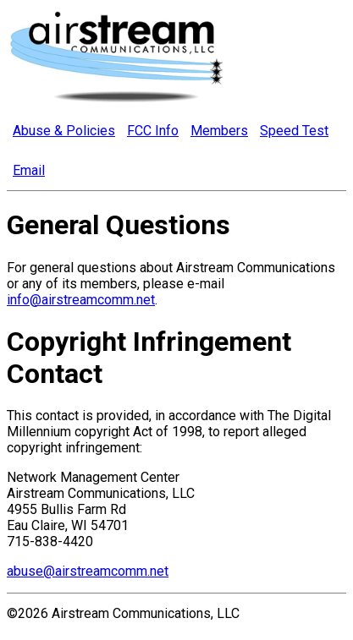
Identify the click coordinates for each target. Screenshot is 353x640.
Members (219, 131)
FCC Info (153, 131)
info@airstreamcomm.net (81, 300)
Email (29, 170)
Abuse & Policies (64, 131)
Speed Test (294, 131)
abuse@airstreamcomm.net (87, 571)
